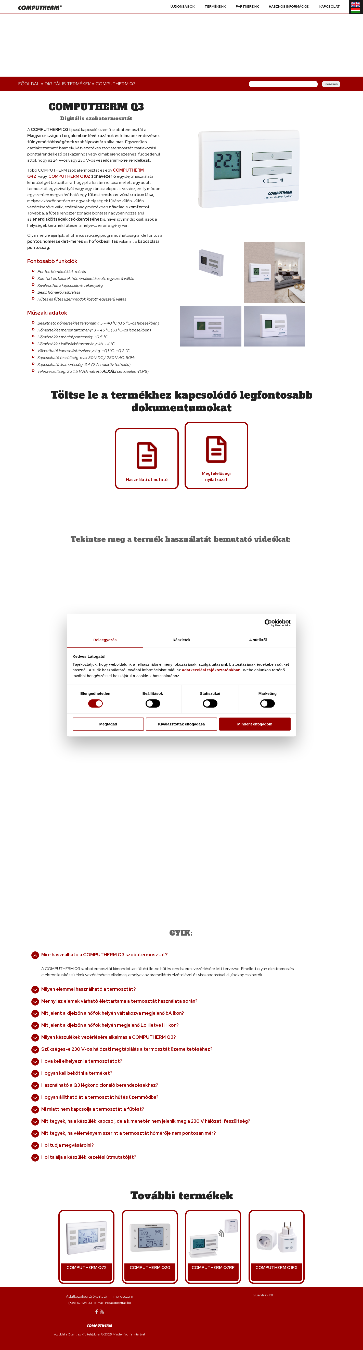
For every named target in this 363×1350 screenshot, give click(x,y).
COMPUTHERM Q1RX (276, 1267)
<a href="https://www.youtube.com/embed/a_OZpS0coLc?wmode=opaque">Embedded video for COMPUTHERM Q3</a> (246, 596)
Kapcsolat (329, 6)
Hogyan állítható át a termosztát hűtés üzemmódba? (100, 1097)
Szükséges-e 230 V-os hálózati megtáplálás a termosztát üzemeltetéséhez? (127, 1049)
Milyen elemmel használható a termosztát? (88, 989)
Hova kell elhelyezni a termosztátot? (81, 1061)
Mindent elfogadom (255, 724)
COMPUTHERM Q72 (87, 1267)
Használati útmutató (146, 479)
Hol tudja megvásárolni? (67, 1145)
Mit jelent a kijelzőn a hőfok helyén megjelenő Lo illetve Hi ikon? (110, 1025)
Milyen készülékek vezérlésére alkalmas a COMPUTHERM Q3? (108, 1037)
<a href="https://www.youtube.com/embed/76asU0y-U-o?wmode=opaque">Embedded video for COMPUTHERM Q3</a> (175, 852)
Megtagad (108, 724)
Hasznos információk (289, 6)
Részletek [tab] (181, 640)
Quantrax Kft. (263, 1295)
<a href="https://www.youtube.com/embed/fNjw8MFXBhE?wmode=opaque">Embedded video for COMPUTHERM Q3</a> (246, 767)
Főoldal (29, 84)
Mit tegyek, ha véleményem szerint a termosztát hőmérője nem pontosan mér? (128, 1133)
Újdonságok (183, 6)
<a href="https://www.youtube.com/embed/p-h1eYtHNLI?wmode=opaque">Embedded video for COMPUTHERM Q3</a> (103, 596)
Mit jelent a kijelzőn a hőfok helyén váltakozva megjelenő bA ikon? (112, 1013)
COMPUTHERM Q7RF (213, 1267)
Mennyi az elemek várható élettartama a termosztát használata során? (119, 1001)
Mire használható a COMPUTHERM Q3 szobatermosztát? (104, 955)
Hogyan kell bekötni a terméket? (76, 1073)
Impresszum (123, 1296)
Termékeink (215, 6)
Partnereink (247, 6)
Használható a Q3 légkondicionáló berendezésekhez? (99, 1085)
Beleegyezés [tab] (104, 640)
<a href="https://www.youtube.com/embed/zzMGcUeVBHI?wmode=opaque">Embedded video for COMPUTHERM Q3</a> (103, 767)
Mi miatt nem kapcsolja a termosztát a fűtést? (92, 1109)
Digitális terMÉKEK (68, 84)
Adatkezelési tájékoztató (86, 1296)
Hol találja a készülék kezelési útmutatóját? (88, 1157)
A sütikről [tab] (258, 640)
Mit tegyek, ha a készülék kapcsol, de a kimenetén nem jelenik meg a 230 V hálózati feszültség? (145, 1121)
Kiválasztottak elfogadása (181, 724)
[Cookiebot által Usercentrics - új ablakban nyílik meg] (268, 623)
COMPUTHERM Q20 (150, 1267)
